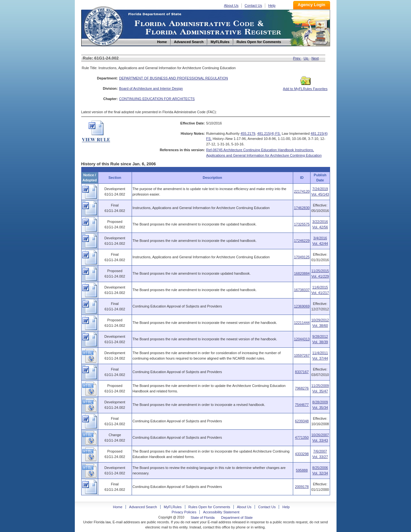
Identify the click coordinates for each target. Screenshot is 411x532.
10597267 (302, 355)
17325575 (302, 224)
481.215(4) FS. (269, 133)
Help (271, 5)
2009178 (302, 487)
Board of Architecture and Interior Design (151, 88)
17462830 (302, 208)
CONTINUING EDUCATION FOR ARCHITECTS (157, 99)
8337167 (302, 372)
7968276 (302, 388)
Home (103, 25)
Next (315, 58)
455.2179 (247, 133)
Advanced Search (143, 507)
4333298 (302, 454)
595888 (302, 470)
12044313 (302, 339)
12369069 (302, 306)
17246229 (302, 241)
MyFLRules (173, 507)
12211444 (302, 323)
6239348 (302, 421)
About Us (231, 5)
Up (306, 58)
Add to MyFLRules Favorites (305, 87)
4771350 (302, 437)
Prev (297, 58)
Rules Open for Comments (209, 507)
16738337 (302, 290)
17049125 (302, 257)
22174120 (302, 191)
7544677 (302, 405)
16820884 (302, 273)
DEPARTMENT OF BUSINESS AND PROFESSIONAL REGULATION (173, 78)
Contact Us (253, 5)
